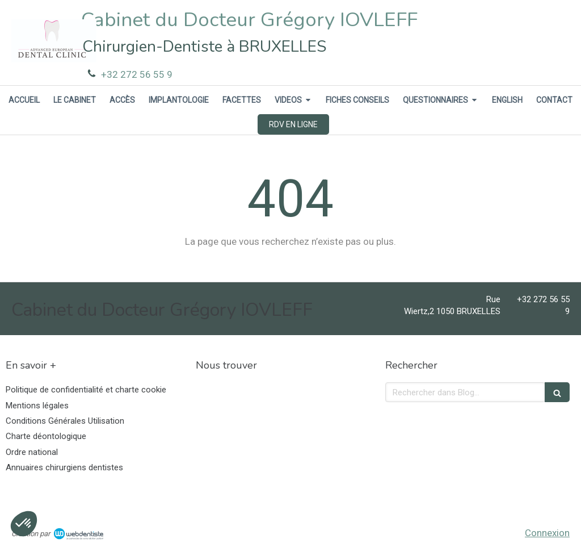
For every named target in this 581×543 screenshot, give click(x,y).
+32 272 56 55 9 (136, 74)
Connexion (547, 532)
